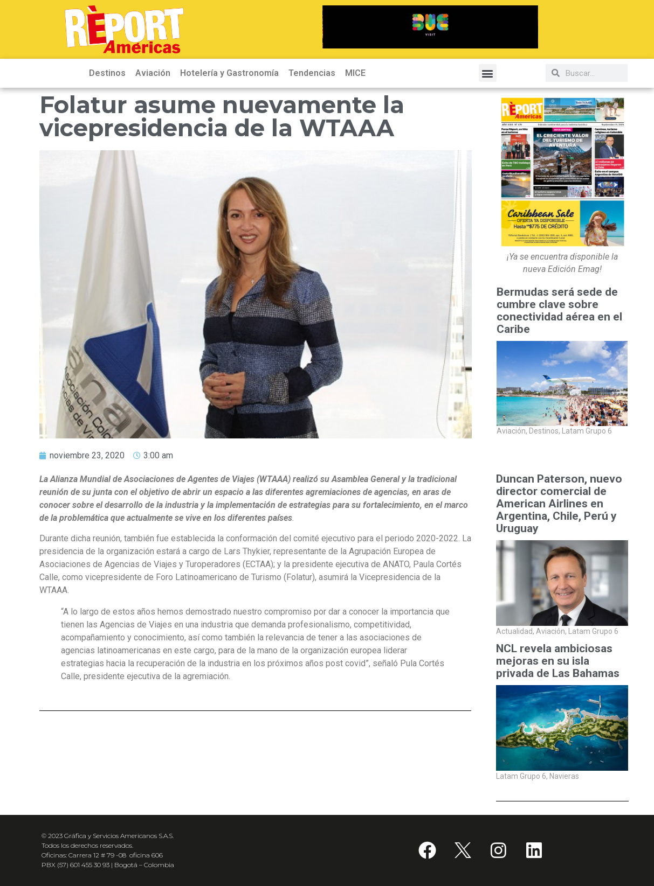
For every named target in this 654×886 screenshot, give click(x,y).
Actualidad (515, 631)
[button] (488, 73)
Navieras (564, 776)
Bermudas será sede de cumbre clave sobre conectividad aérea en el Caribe (559, 311)
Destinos (107, 73)
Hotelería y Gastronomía (229, 73)
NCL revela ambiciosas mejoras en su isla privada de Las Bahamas (557, 661)
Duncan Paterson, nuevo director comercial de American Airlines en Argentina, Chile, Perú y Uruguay (559, 504)
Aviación (152, 73)
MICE (355, 73)
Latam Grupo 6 (587, 431)
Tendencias (311, 73)
